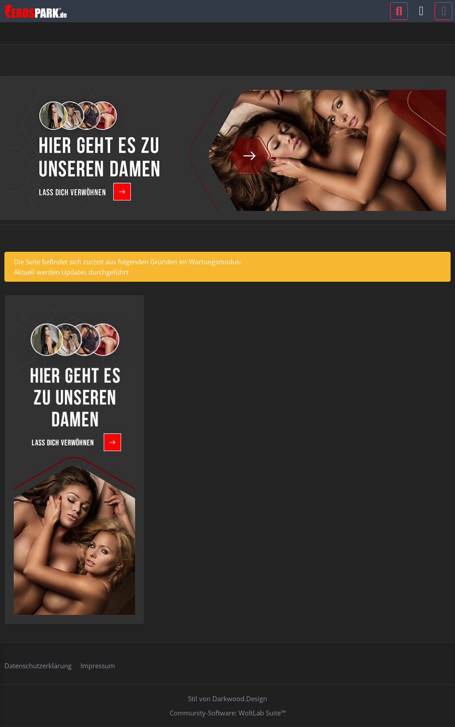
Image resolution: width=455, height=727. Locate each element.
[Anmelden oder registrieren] (421, 11)
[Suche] (399, 11)
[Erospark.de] (35, 11)
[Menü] (443, 11)
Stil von (227, 698)
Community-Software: (228, 712)
